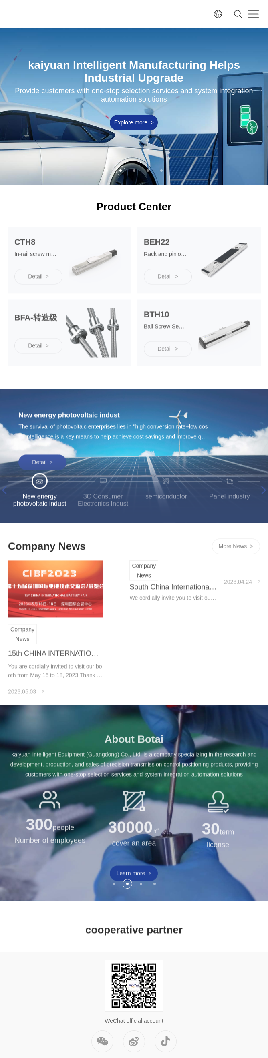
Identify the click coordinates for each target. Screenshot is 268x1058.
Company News (22, 662)
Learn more (134, 901)
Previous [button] (6, 518)
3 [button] (134, 170)
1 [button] (107, 170)
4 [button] (148, 170)
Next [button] (262, 518)
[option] (134, 106)
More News (236, 575)
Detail (42, 490)
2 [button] (120, 170)
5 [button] (161, 170)
